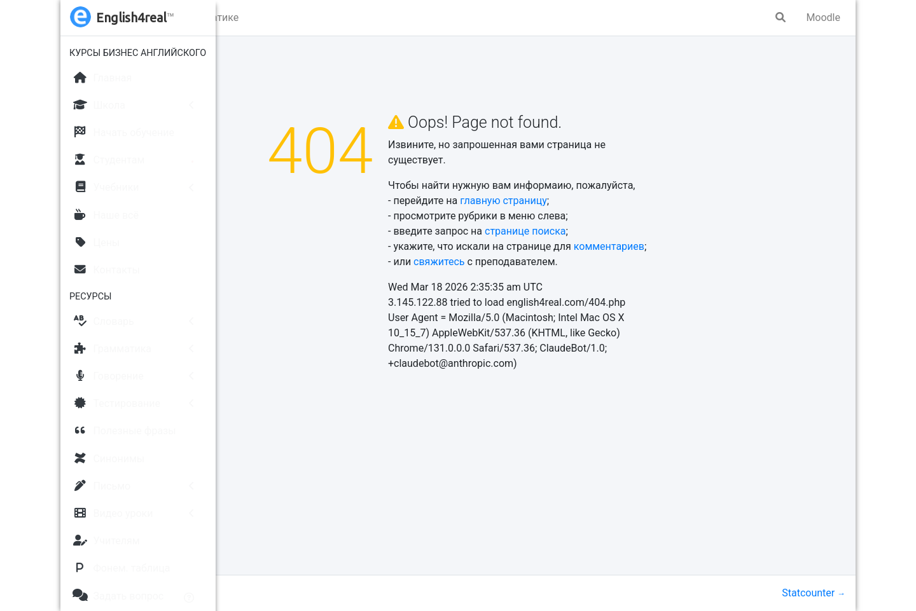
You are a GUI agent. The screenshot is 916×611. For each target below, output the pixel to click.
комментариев (688, 246)
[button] (239, 18)
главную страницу (583, 201)
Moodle (823, 17)
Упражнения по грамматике (331, 17)
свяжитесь (518, 262)
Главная (249, 77)
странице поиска (604, 231)
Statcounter (808, 593)
